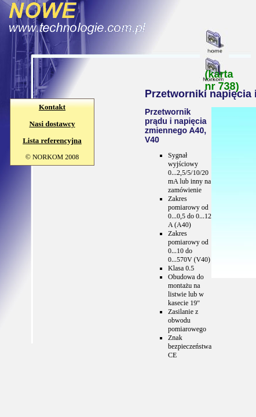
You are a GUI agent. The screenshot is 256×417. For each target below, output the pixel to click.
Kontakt (52, 107)
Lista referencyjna (52, 140)
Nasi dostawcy (52, 123)
